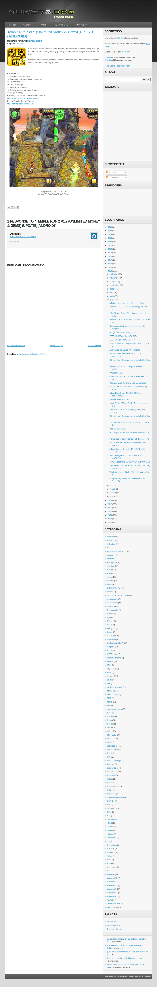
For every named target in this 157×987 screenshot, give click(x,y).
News (109, 720)
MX (108, 705)
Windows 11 (112, 882)
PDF (109, 757)
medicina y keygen (114, 687)
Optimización (112, 750)
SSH (109, 812)
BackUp (110, 581)
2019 (110, 253)
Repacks (110, 783)
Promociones (112, 772)
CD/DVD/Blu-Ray (114, 588)
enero (112, 496)
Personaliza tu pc (114, 761)
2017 (110, 260)
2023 (110, 238)
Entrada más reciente (16, 346)
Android (44, 25)
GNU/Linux (111, 636)
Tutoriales (111, 838)
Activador (111, 537)
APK (109, 570)
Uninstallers (112, 845)
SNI (108, 805)
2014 (110, 271)
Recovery (111, 775)
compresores (112, 599)
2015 (110, 267)
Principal (12, 25)
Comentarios (112, 177)
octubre (113, 282)
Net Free (110, 713)
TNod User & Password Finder (117, 66)
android (20, 44)
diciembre (114, 274)
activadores (112, 540)
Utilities (110, 852)
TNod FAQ (125, 52)
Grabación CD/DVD (115, 643)
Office (109, 731)
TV (108, 841)
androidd (110, 559)
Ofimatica (111, 739)
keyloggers (111, 669)
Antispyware (112, 562)
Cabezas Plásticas (114, 929)
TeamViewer (112, 819)
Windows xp (112, 896)
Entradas (111, 172)
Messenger (111, 691)
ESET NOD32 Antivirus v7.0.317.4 (123, 336)
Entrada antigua (94, 346)
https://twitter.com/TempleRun (20, 104)
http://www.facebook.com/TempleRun (23, 98)
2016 (110, 264)
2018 (110, 256)
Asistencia (111, 573)
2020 (110, 249)
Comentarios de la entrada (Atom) (33, 354)
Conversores (112, 603)
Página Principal (56, 346)
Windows (111, 874)
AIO (108, 548)
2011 (110, 508)
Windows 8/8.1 (61, 25)
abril (111, 485)
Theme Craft (132, 976)
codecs (110, 592)
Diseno (110, 614)
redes (109, 779)
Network (110, 717)
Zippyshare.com (113, 904)
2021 (110, 245)
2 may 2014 (31, 41)
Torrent (110, 827)
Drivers (110, 621)
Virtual (109, 856)
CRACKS (111, 606)
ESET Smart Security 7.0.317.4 (122, 340)
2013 (110, 500)
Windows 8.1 (112, 893)
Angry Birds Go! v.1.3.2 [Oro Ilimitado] (124, 350)
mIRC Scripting (113, 694)
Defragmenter (112, 610)
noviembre (114, 278)
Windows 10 (81, 25)
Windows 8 (111, 889)
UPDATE (111, 849)
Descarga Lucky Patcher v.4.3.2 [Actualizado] (127, 383)
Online (110, 742)
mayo (112, 300)
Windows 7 (28, 25)
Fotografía (111, 628)
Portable (110, 764)
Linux (109, 680)
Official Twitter (113, 922)
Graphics (111, 647)
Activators (111, 544)
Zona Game (112, 907)
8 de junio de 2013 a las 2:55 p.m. (23, 237)
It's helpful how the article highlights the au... (125, 958)
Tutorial (110, 834)
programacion (112, 768)
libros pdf (111, 676)
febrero (113, 493)
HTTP (109, 650)
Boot (109, 584)
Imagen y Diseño (114, 658)
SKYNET (111, 801)
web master (112, 867)
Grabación (111, 639)
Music (109, 702)
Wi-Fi (109, 871)
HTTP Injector (113, 654)
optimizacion (112, 746)
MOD (109, 698)
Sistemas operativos (115, 797)
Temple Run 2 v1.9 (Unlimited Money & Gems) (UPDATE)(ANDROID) (51, 34)
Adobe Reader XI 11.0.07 (119, 399)
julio (111, 293)
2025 (110, 231)
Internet (110, 661)
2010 (110, 511)
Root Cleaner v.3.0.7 (117, 429)
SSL (109, 816)
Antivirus (110, 566)
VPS (109, 863)
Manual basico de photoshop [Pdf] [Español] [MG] (129, 439)
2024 (110, 234)
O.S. (109, 728)
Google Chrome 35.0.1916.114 (122, 332)
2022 (110, 242)
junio (112, 296)
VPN (109, 860)
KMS (109, 672)
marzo (112, 489)
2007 (110, 522)
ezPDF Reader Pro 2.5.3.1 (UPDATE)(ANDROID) (129, 462)
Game (109, 632)
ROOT (110, 790)
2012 (110, 504)
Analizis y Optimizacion (116, 551)
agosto (112, 289)
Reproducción (113, 786)
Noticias (110, 724)
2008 (110, 519)
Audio (109, 577)
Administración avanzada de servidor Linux (127, 303)
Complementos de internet (118, 595)
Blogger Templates (144, 976)
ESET (109, 625)
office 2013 (111, 735)
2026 (110, 227)
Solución (108, 57)
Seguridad (111, 794)
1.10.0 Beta (120, 38)
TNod (109, 823)
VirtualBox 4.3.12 (116, 373)
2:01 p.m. (39, 41)
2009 (110, 515)
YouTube (110, 900)
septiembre (114, 285)
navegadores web (114, 709)
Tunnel (110, 830)
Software (110, 808)
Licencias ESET (113, 925)
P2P (109, 753)
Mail (109, 683)
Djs (108, 617)
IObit (109, 665)
